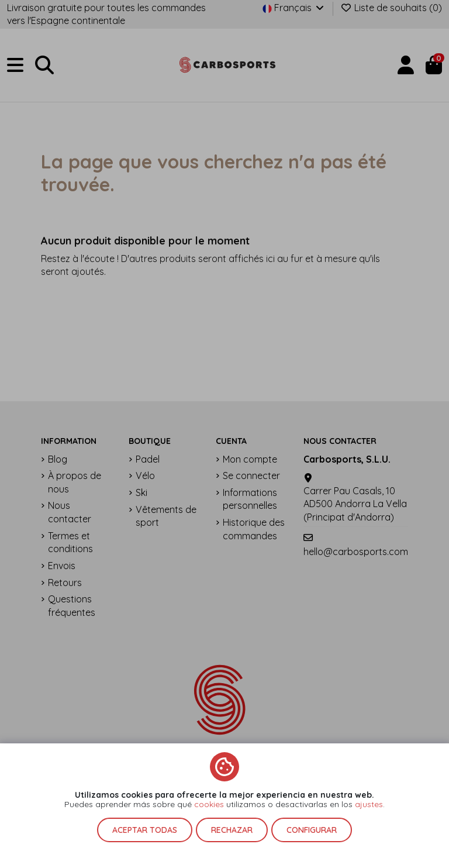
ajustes (369, 804)
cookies (209, 804)
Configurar (311, 830)
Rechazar (232, 830)
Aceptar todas (144, 830)
